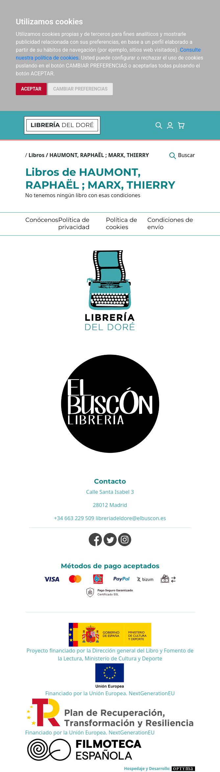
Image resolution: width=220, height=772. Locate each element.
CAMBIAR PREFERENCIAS (80, 89)
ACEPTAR (31, 89)
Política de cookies (121, 223)
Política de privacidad (73, 223)
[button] (159, 125)
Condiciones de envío (170, 223)
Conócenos (41, 220)
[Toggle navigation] (193, 125)
